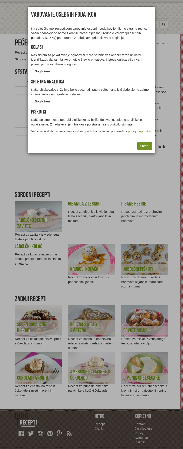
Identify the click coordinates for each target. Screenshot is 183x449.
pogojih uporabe (139, 131)
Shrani (144, 146)
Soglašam (42, 71)
